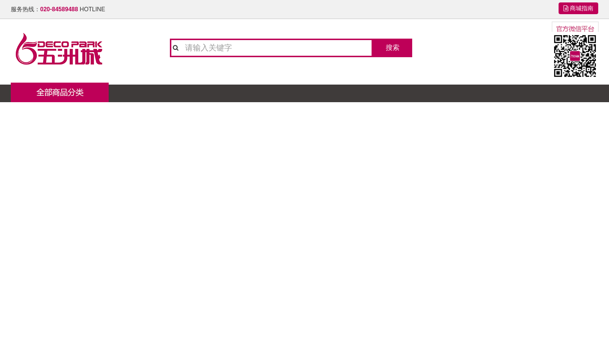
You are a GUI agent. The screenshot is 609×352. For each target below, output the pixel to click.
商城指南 (578, 8)
